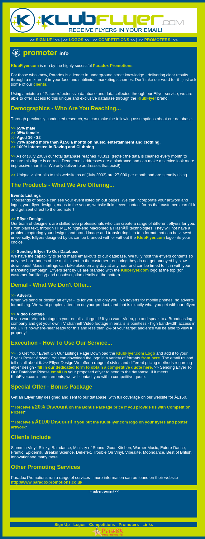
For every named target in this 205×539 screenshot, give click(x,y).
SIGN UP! (45, 39)
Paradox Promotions (112, 65)
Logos (79, 524)
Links (147, 524)
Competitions (102, 524)
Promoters (129, 524)
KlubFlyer (146, 98)
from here (150, 358)
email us (59, 372)
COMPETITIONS (114, 39)
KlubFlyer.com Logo (135, 353)
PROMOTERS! (158, 39)
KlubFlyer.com (25, 65)
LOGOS (76, 39)
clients (39, 84)
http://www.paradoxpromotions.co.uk (46, 482)
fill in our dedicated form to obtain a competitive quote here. (95, 367)
